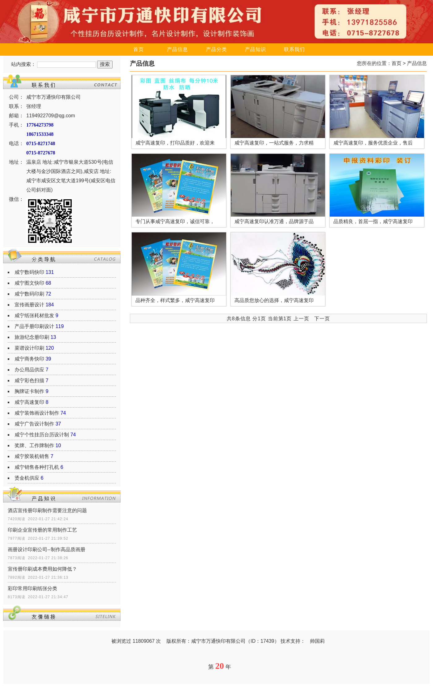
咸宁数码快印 (29, 272)
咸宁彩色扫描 (29, 380)
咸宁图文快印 (29, 283)
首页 (138, 49)
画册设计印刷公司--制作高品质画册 (46, 549)
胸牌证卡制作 (29, 391)
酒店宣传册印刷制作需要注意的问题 (47, 510)
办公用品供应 (29, 369)
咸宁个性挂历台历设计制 (42, 434)
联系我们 (294, 49)
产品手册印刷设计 (34, 326)
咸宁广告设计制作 (34, 423)
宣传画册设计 (29, 304)
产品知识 (255, 49)
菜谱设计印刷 (29, 348)
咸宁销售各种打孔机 (37, 467)
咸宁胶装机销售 (32, 456)
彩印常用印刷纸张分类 (32, 588)
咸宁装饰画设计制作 (37, 413)
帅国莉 (317, 641)
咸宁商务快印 (29, 358)
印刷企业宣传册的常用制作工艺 (42, 530)
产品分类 (216, 49)
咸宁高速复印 (29, 402)
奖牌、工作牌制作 (34, 445)
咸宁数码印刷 (29, 293)
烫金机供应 (27, 478)
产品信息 (177, 49)
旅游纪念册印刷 (32, 337)
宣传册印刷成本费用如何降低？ (42, 569)
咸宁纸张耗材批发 (34, 315)
